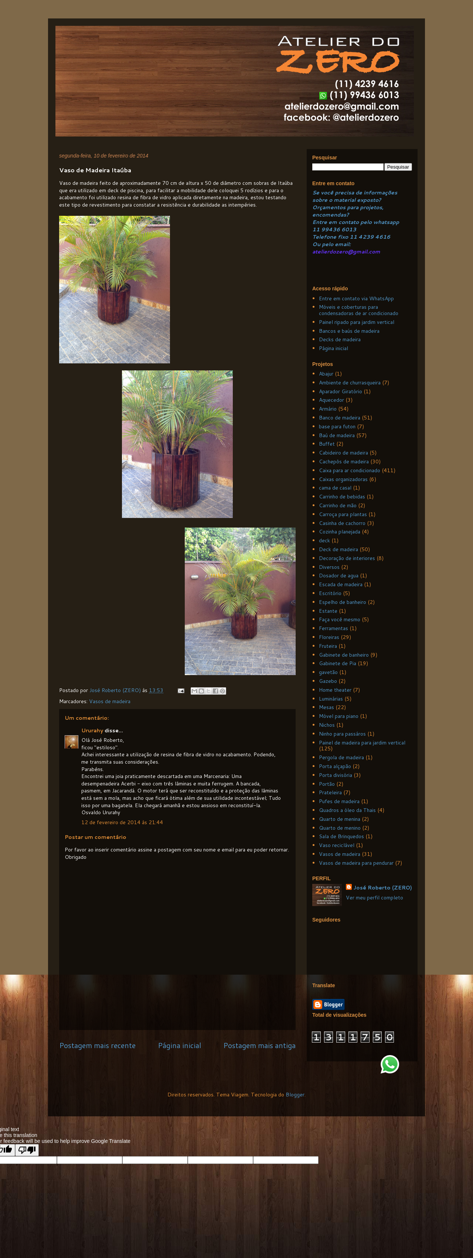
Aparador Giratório (340, 391)
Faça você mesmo (339, 619)
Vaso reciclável (336, 845)
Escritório (330, 593)
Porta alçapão (335, 766)
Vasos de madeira (109, 701)
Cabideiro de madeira (343, 452)
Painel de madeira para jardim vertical (362, 742)
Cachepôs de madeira (344, 461)
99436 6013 (338, 229)
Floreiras (329, 637)
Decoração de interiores (347, 558)
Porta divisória (335, 775)
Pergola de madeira (341, 757)
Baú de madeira (337, 435)
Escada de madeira (341, 584)
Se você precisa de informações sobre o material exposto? (354, 196)
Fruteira (328, 646)
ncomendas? (332, 214)
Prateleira (330, 792)
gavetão (328, 672)
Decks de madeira (340, 339)
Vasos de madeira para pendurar (356, 863)
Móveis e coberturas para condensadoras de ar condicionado (358, 310)
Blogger (295, 1094)
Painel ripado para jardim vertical (356, 322)
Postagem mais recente (97, 1045)
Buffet (327, 443)
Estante (328, 611)
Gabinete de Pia (337, 663)
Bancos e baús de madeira (349, 331)
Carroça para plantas (343, 514)
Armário (328, 408)
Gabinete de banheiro (344, 655)
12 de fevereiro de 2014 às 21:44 (122, 822)
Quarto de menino (340, 828)
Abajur (326, 373)
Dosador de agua (338, 575)
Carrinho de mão (338, 505)
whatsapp (385, 222)
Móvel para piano (338, 716)
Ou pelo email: (331, 244)
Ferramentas (333, 628)
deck (324, 540)
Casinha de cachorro (342, 523)
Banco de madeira (339, 417)
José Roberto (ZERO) (382, 887)
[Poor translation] (27, 1150)
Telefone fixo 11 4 (337, 237)
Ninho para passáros (342, 733)
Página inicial (179, 1045)
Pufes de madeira (339, 801)
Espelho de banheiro (342, 602)
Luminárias (331, 698)
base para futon (337, 426)
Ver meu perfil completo (374, 897)
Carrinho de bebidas (342, 496)
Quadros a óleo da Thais (347, 810)
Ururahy (93, 730)
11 (316, 229)
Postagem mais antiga (259, 1045)
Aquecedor (331, 400)
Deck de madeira (338, 549)
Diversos (329, 567)
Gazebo (328, 681)
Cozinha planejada (339, 531)
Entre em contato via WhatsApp (356, 298)
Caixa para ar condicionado (349, 470)
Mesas (326, 707)
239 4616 (376, 237)
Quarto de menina (339, 819)
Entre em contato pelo (342, 222)
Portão (327, 784)
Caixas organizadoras (343, 479)
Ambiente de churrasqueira (350, 382)
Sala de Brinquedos (341, 836)
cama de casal (335, 487)
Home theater (335, 690)
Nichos (327, 725)
